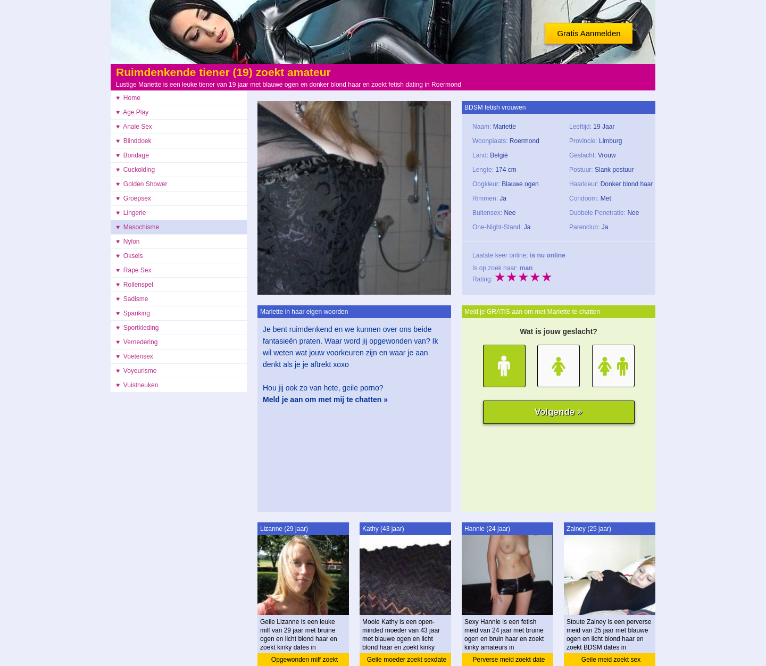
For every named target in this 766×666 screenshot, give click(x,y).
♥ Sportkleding (137, 327)
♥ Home (128, 98)
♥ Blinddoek (134, 141)
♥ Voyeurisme (136, 370)
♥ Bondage (132, 155)
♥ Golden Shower (142, 184)
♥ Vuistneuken (137, 385)
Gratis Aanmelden (588, 33)
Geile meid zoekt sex (610, 659)
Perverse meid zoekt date (508, 659)
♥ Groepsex (133, 198)
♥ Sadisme (132, 299)
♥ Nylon (127, 241)
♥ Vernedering (137, 342)
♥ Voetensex (134, 356)
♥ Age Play (132, 112)
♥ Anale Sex (134, 126)
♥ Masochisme (137, 227)
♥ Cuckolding (135, 169)
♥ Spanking (133, 313)
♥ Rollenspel (134, 284)
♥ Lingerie (131, 213)
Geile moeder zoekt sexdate (406, 659)
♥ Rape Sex (134, 270)
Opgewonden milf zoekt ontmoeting (304, 661)
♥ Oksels (129, 256)
